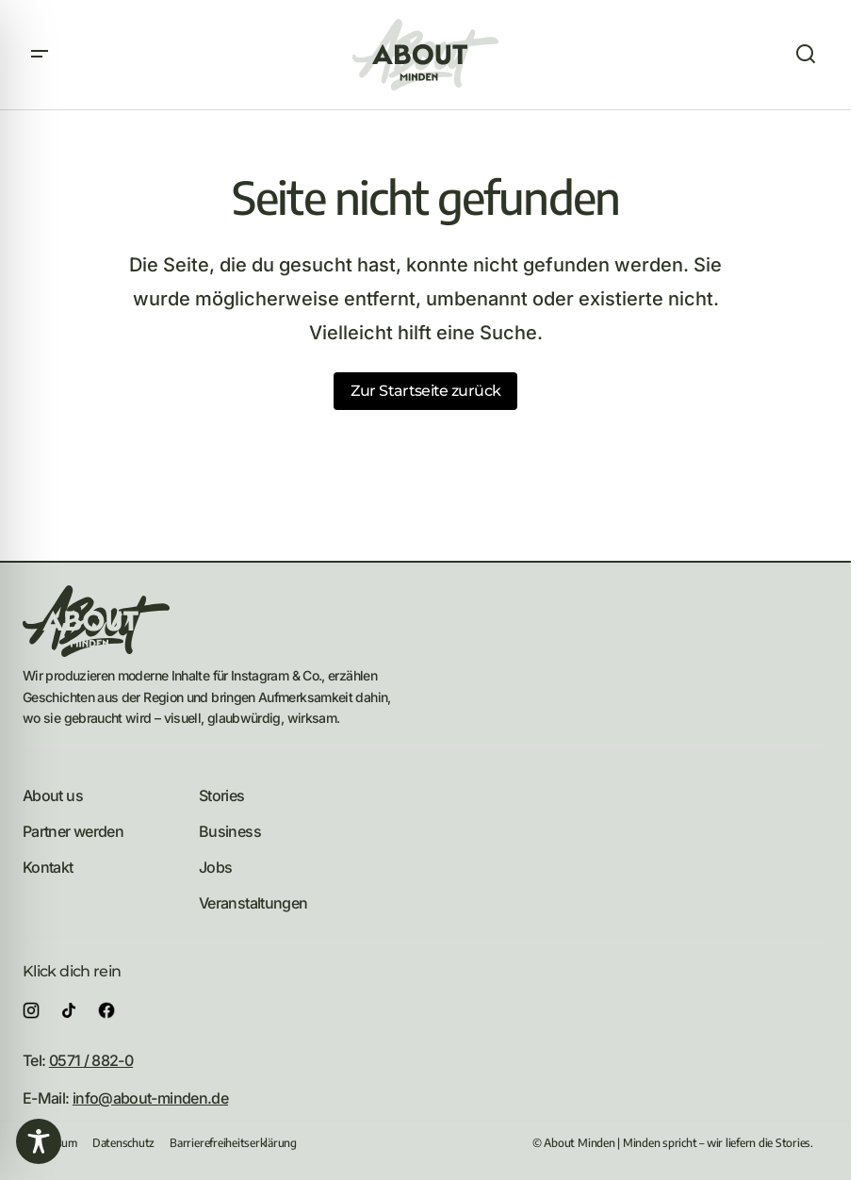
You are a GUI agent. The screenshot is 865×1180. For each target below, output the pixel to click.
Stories (222, 795)
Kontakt (48, 867)
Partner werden (73, 831)
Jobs (215, 867)
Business (230, 831)
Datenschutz (123, 1143)
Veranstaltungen (253, 902)
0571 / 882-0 (91, 1060)
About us (53, 795)
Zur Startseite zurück (426, 391)
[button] (39, 54)
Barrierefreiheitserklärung (233, 1143)
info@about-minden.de (150, 1098)
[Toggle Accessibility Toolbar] (38, 1141)
